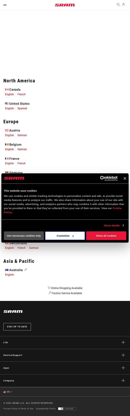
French (21, 94)
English (9, 94)
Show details (112, 225)
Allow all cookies (106, 235)
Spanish (22, 108)
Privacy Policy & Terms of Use (18, 409)
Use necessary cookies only (24, 235)
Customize (65, 235)
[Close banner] (125, 178)
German (22, 135)
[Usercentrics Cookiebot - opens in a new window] (102, 178)
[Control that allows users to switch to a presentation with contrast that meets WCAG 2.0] (67, 408)
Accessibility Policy (46, 409)
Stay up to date (17, 327)
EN (6, 392)
